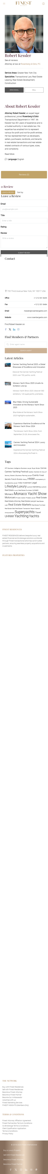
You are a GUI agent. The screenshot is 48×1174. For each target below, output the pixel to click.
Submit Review (24, 253)
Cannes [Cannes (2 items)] (43, 468)
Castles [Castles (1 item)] (31, 472)
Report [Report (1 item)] (33, 508)
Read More (9, 154)
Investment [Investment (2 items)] (26, 483)
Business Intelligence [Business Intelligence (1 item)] (14, 468)
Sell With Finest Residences (13, 1155)
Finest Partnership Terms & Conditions (17, 1123)
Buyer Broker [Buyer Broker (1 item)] (36, 468)
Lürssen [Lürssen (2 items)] (35, 490)
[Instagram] (18, 329)
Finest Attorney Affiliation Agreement (16, 1121)
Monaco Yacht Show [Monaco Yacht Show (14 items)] (30, 494)
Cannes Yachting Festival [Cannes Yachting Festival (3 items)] (16, 471)
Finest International (29, 1145)
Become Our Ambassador (12, 1097)
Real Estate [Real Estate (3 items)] (41, 497)
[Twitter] (10, 329)
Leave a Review (8, 192)
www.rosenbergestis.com (37, 317)
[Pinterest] (36, 1170)
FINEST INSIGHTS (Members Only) (15, 1105)
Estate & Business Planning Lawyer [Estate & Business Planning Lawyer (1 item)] (21, 475)
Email (3, 204)
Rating (3, 227)
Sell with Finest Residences (12, 1090)
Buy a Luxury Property (12, 1150)
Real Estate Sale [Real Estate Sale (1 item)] (10, 508)
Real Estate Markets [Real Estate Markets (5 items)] (19, 504)
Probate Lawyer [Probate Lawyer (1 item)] (31, 498)
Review (4, 233)
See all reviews (11, 60)
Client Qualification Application (14, 1128)
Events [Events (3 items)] (35, 475)
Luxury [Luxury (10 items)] (22, 486)
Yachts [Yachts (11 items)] (34, 516)
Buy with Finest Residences (12, 1087)
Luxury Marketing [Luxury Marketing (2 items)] (34, 487)
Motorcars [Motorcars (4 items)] (10, 497)
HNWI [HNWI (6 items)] (31, 478)
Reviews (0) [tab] (24, 174)
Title (3, 215)
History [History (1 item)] (25, 479)
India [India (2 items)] (20, 483)
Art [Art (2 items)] (6, 468)
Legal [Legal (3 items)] (34, 482)
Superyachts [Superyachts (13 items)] (25, 512)
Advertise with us (9, 1100)
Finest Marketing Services (12, 1103)
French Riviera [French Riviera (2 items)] (16, 479)
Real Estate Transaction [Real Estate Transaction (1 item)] (22, 508)
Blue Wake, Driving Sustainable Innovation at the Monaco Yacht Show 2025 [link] (28, 405)
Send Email (14, 90)
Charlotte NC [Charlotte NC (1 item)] (38, 472)
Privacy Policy (7, 1134)
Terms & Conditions (9, 1131)
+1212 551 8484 (40, 304)
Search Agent (26, 351)
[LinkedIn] (14, 329)
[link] (8, 365)
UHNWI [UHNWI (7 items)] (9, 516)
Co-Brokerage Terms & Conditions (15, 1126)
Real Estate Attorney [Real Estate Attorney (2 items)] (13, 501)
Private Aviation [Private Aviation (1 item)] (21, 498)
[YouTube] (31, 1170)
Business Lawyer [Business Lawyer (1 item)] (26, 468)
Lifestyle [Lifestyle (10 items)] (11, 486)
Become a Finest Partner (11, 1095)
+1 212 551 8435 (40, 298)
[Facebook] (6, 329)
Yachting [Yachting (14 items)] (22, 516)
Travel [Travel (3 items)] (38, 512)
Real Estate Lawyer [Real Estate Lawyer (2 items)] (28, 501)
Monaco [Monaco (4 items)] (9, 494)
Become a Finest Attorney (12, 1092)
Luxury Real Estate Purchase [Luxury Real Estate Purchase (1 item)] (23, 490)
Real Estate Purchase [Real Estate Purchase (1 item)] (38, 505)
